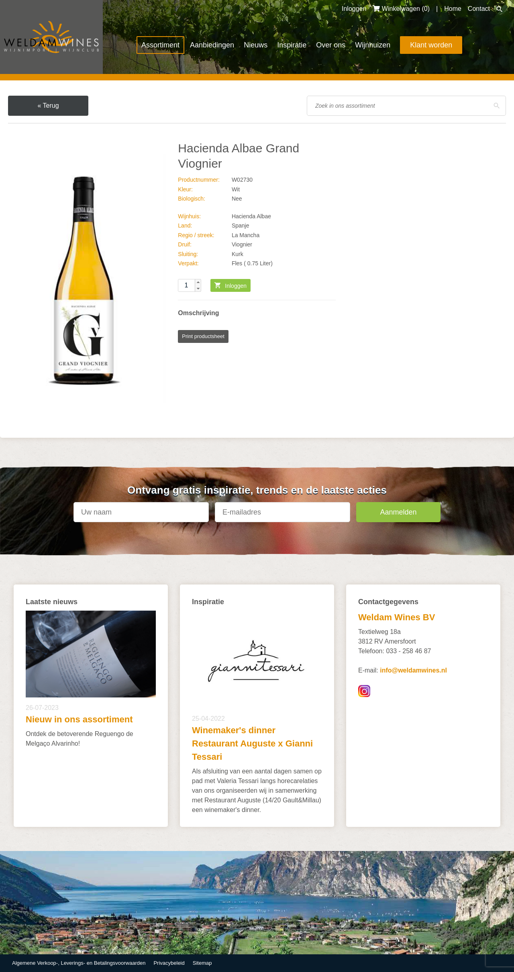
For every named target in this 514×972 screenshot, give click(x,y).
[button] (198, 282)
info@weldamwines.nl (413, 670)
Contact (479, 8)
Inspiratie (291, 45)
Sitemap (202, 963)
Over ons (330, 45)
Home (452, 8)
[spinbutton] (189, 285)
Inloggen (354, 8)
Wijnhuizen (372, 45)
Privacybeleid (168, 963)
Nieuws (255, 45)
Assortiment (160, 45)
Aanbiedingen (212, 45)
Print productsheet (203, 336)
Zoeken (499, 9)
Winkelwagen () (401, 8)
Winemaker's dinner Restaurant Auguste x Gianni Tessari (252, 743)
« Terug (48, 105)
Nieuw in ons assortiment (79, 719)
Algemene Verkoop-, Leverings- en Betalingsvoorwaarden (78, 963)
